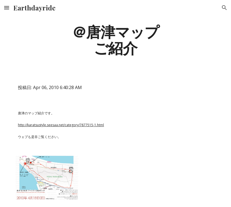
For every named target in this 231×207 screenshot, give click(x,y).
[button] (6, 7)
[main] (115, 39)
